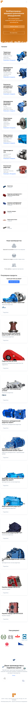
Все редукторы (14, 32)
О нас (14, 675)
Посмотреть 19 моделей (9, 60)
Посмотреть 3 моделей (9, 94)
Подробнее (5, 312)
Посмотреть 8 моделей (9, 77)
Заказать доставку (14, 281)
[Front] (4, 2)
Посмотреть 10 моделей (9, 127)
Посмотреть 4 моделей (9, 158)
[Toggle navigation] (26, 1)
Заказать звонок (14, 26)
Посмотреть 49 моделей (9, 173)
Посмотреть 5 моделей (9, 143)
